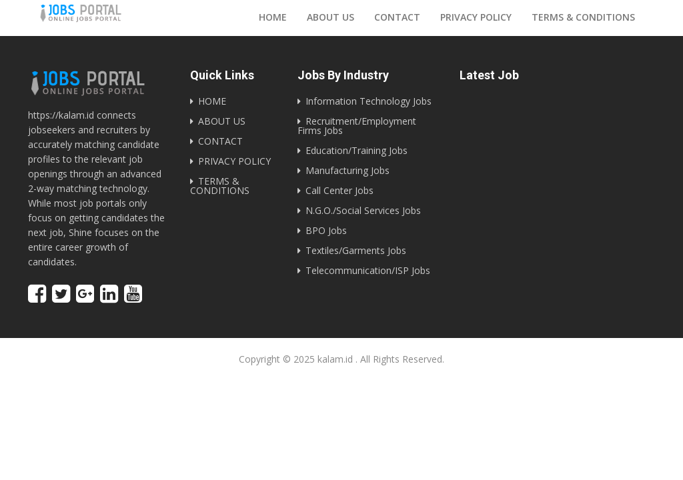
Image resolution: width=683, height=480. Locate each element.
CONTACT (220, 141)
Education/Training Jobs (356, 150)
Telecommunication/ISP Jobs (367, 270)
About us (330, 17)
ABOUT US (221, 121)
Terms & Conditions (583, 17)
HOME (212, 101)
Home (273, 17)
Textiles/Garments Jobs (355, 250)
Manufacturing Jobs (347, 170)
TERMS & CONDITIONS (219, 186)
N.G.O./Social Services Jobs (363, 210)
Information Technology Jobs (368, 101)
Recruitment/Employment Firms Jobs (356, 126)
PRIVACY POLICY (234, 161)
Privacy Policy (476, 17)
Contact (397, 17)
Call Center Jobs (339, 190)
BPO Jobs (326, 230)
